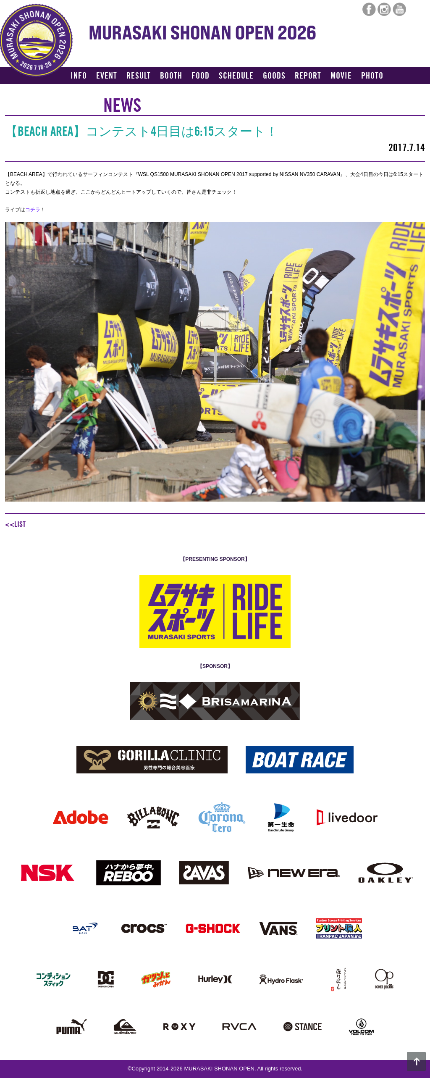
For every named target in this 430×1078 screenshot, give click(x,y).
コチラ (32, 210)
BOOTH (171, 76)
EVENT (106, 76)
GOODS (274, 76)
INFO (79, 76)
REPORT (308, 76)
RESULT (138, 76)
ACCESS (84, 91)
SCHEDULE (236, 76)
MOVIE (341, 76)
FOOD (200, 76)
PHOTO (372, 76)
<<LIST (15, 524)
